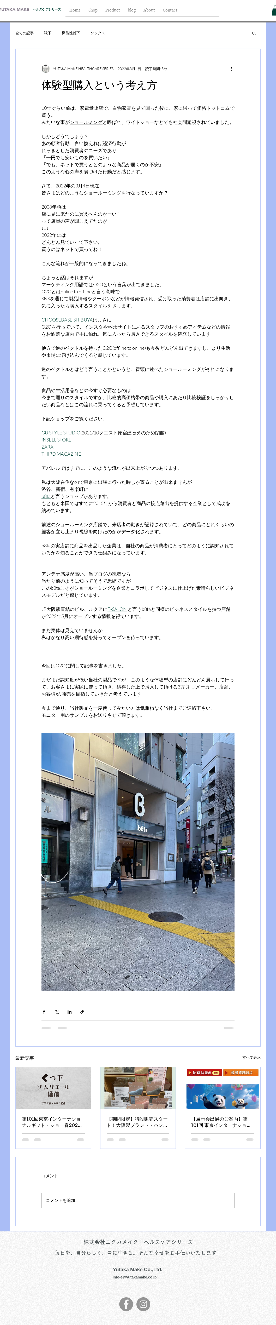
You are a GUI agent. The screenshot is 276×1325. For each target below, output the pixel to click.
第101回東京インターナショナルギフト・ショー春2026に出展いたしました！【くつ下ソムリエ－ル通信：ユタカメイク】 (52, 1122)
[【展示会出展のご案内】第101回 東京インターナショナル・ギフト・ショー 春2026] (222, 1088)
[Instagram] (143, 1304)
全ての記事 (24, 33)
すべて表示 (251, 1057)
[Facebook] (126, 1304)
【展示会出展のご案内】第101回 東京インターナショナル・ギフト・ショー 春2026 (221, 1122)
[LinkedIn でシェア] (69, 1011)
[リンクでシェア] (82, 1011)
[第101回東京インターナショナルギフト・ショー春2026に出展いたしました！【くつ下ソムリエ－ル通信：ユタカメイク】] (53, 1088)
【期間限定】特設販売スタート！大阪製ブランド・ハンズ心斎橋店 (137, 1122)
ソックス (98, 33)
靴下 (47, 33)
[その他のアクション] (231, 69)
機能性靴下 (71, 33)
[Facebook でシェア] (43, 1011)
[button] (253, 33)
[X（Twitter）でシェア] (56, 1011)
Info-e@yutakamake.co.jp (135, 1277)
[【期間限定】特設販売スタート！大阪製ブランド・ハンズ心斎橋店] (138, 1088)
